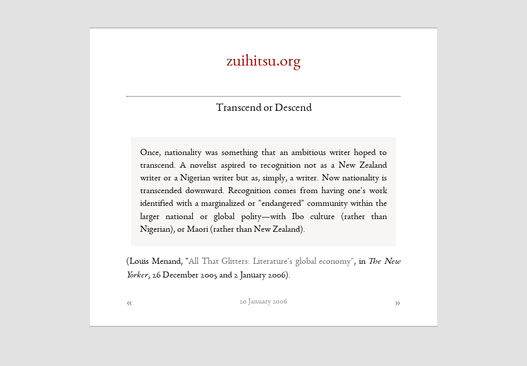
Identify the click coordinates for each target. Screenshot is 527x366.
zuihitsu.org (263, 62)
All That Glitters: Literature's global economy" (271, 261)
